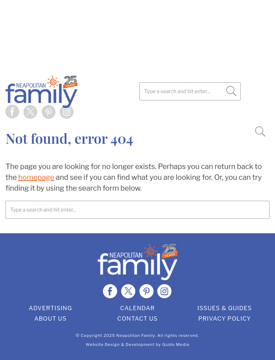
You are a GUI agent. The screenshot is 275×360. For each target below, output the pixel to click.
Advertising (50, 308)
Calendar (137, 308)
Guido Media (175, 344)
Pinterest (49, 112)
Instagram (67, 112)
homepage (36, 177)
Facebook (12, 112)
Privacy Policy (224, 318)
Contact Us (137, 318)
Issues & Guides (224, 308)
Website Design (103, 344)
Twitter (30, 112)
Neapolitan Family (74, 91)
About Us (50, 318)
